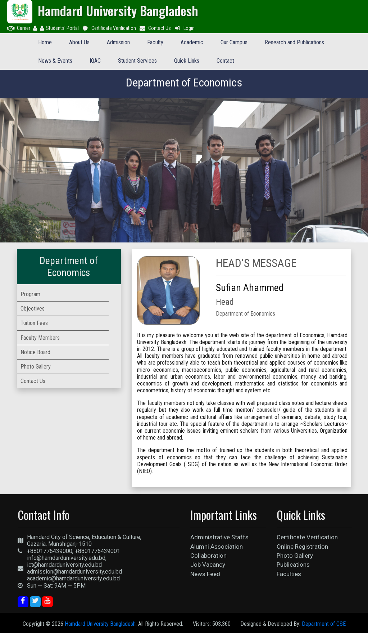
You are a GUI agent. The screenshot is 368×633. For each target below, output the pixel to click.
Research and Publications (294, 42)
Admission (118, 42)
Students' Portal (59, 28)
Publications (293, 564)
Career (18, 28)
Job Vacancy (207, 564)
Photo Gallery (295, 555)
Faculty (155, 42)
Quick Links (186, 60)
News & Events (55, 60)
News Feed (205, 574)
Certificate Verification (109, 28)
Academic (192, 42)
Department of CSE (324, 623)
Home (45, 42)
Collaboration (208, 555)
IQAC (95, 60)
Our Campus (234, 42)
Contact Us (155, 28)
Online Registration (302, 546)
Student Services (137, 60)
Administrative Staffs (219, 537)
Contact (225, 60)
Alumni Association (216, 546)
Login (184, 28)
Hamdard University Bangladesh (100, 623)
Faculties (289, 574)
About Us (79, 42)
